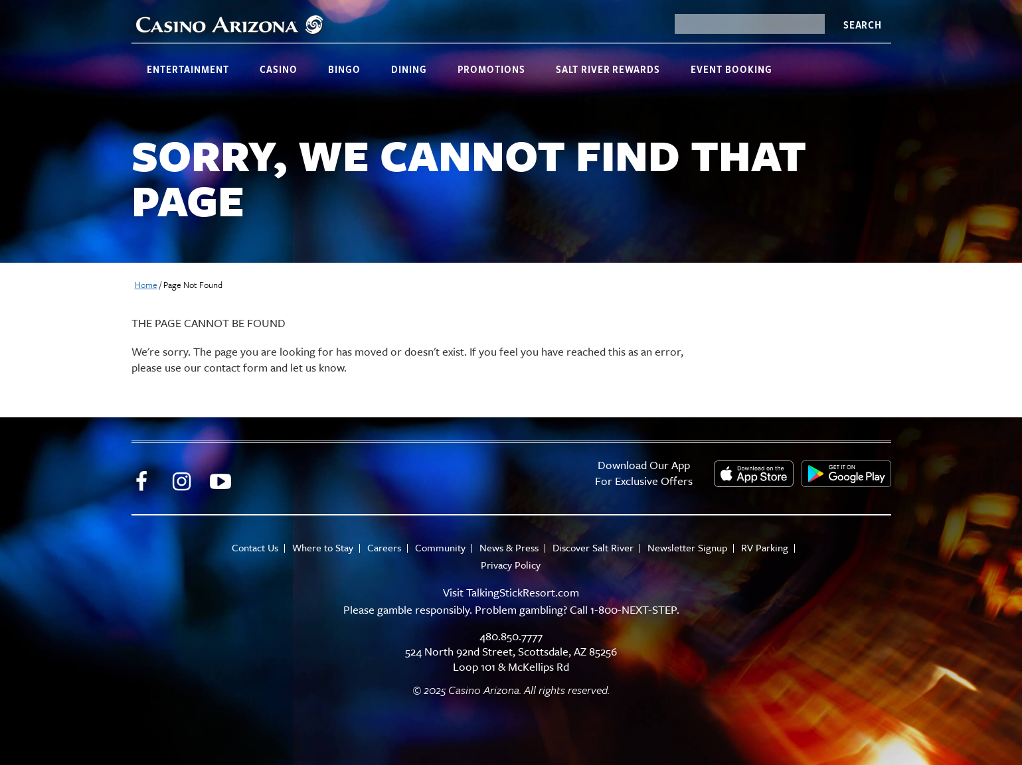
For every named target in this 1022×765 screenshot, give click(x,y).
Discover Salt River (593, 547)
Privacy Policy (511, 565)
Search (862, 24)
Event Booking (731, 69)
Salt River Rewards (608, 69)
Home (146, 284)
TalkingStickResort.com (522, 592)
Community (440, 547)
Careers (384, 547)
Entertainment (188, 69)
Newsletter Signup (687, 547)
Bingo (344, 69)
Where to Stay (322, 547)
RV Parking (764, 547)
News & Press (509, 547)
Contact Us (255, 547)
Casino (279, 69)
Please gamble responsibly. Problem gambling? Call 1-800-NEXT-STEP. (511, 609)
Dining (409, 69)
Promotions (491, 69)
